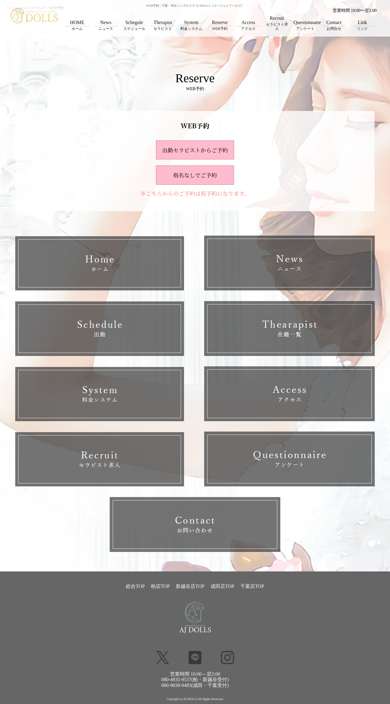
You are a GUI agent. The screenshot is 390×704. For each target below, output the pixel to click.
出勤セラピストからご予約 (195, 150)
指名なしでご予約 (195, 175)
